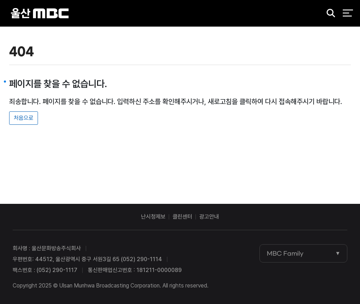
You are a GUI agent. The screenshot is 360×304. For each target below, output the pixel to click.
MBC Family (285, 253)
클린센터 (182, 216)
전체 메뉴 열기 (348, 14)
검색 (328, 14)
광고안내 (209, 216)
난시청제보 (153, 216)
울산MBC (39, 14)
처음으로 (23, 118)
